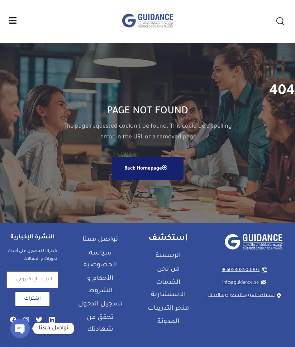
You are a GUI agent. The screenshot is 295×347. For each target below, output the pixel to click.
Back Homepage (145, 168)
